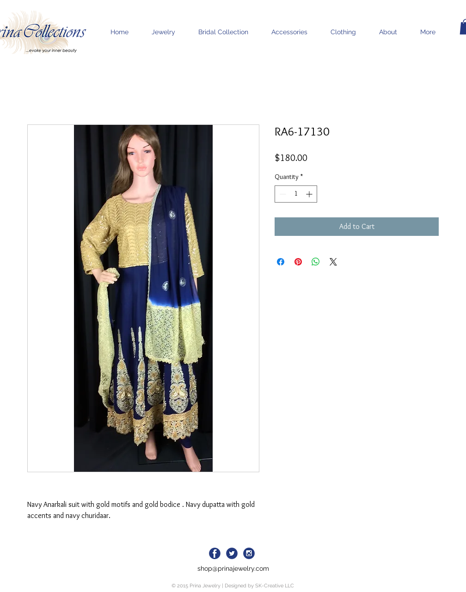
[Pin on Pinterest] (298, 261)
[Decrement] (282, 194)
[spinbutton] (296, 194)
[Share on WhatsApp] (315, 261)
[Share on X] (333, 261)
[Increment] (310, 194)
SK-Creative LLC (274, 586)
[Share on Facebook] (280, 261)
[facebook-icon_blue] (215, 553)
